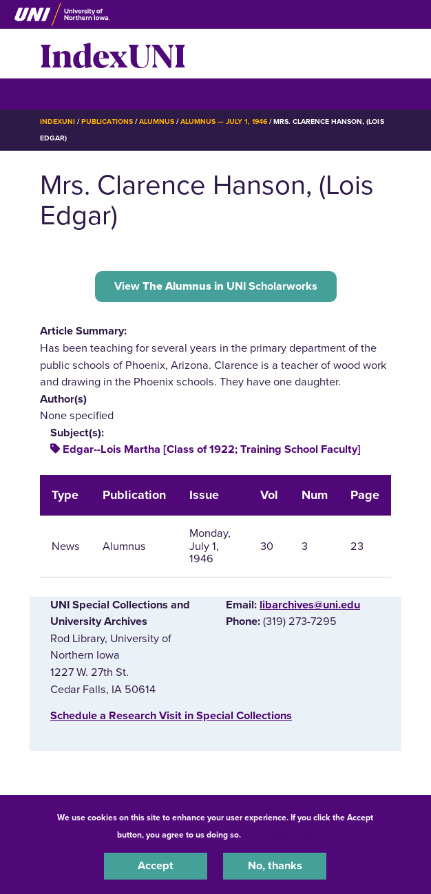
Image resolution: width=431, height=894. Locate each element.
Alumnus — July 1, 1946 (223, 121)
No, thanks (275, 866)
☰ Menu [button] (64, 93)
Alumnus (156, 121)
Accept (156, 866)
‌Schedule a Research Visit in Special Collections (171, 716)
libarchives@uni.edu (310, 605)
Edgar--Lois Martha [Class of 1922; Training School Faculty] (212, 449)
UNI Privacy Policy (279, 835)
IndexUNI (113, 53)
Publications (106, 121)
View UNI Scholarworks (215, 286)
